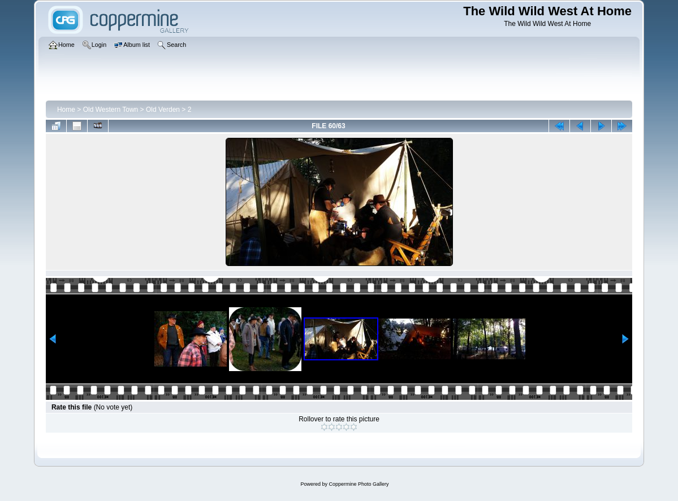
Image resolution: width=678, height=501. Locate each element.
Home (66, 110)
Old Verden (163, 110)
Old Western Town (111, 110)
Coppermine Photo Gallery (358, 484)
